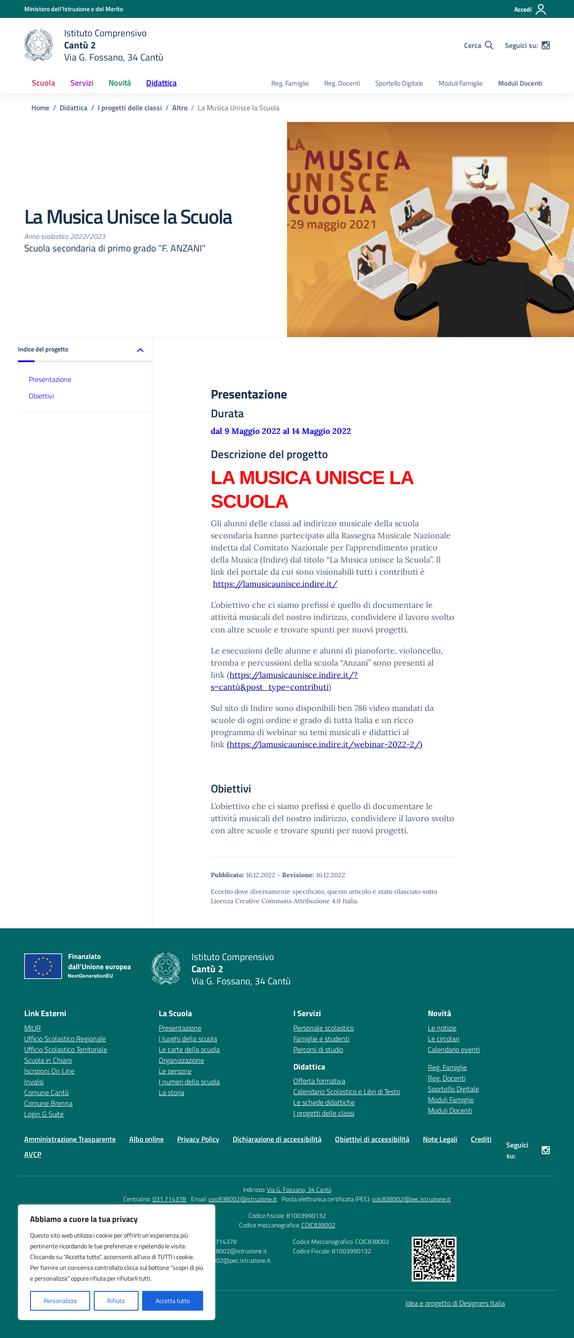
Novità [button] (120, 83)
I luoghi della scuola (188, 1038)
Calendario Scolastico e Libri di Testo (346, 1091)
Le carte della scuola (189, 1049)
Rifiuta (116, 1300)
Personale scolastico (323, 1027)
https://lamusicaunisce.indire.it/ (275, 584)
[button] (85, 350)
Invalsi (33, 1081)
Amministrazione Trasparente (70, 1139)
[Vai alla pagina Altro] (179, 107)
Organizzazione (181, 1060)
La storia (171, 1092)
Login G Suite (44, 1114)
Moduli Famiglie (461, 83)
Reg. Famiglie (290, 83)
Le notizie (442, 1027)
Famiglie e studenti (321, 1038)
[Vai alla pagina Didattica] (73, 107)
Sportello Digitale (399, 83)
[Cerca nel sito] (478, 45)
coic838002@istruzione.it (243, 1199)
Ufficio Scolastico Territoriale (65, 1049)
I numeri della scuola (189, 1081)
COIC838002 (318, 1225)
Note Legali (440, 1139)
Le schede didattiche (324, 1102)
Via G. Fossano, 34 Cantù (299, 1189)
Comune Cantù (46, 1092)
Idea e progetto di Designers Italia (455, 1303)
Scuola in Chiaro (48, 1060)
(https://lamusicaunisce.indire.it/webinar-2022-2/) (324, 744)
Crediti (481, 1139)
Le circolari (443, 1038)
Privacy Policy (198, 1139)
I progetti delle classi (323, 1113)
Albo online (146, 1139)
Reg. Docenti (342, 83)
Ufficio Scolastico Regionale (65, 1038)
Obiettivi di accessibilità (372, 1139)
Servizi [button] (81, 83)
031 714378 (169, 1199)
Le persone (175, 1070)
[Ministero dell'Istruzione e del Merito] (73, 8)
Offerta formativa (319, 1080)
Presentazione (50, 379)
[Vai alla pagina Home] (40, 107)
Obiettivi (41, 395)
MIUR (32, 1027)
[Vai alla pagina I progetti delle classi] (130, 107)
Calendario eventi (454, 1049)
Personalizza (60, 1300)
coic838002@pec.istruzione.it (411, 1199)
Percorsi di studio (318, 1049)
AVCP (32, 1154)
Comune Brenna (48, 1103)
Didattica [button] (161, 83)
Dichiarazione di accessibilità (277, 1139)
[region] (116, 1262)
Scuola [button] (43, 83)
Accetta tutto (173, 1300)
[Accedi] (531, 9)
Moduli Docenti (520, 83)
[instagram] (546, 45)
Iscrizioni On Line (49, 1070)
